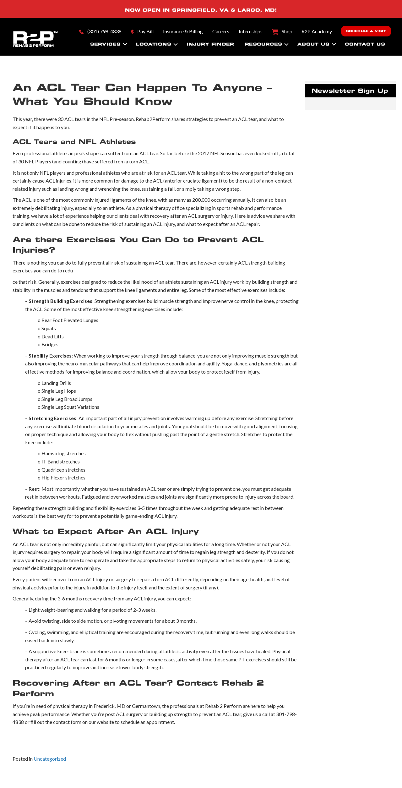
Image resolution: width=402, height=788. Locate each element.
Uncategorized (50, 759)
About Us (313, 44)
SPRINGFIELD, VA (200, 10)
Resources (263, 44)
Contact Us (365, 44)
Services (105, 44)
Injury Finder (210, 44)
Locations (153, 44)
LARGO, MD (256, 10)
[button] (125, 44)
